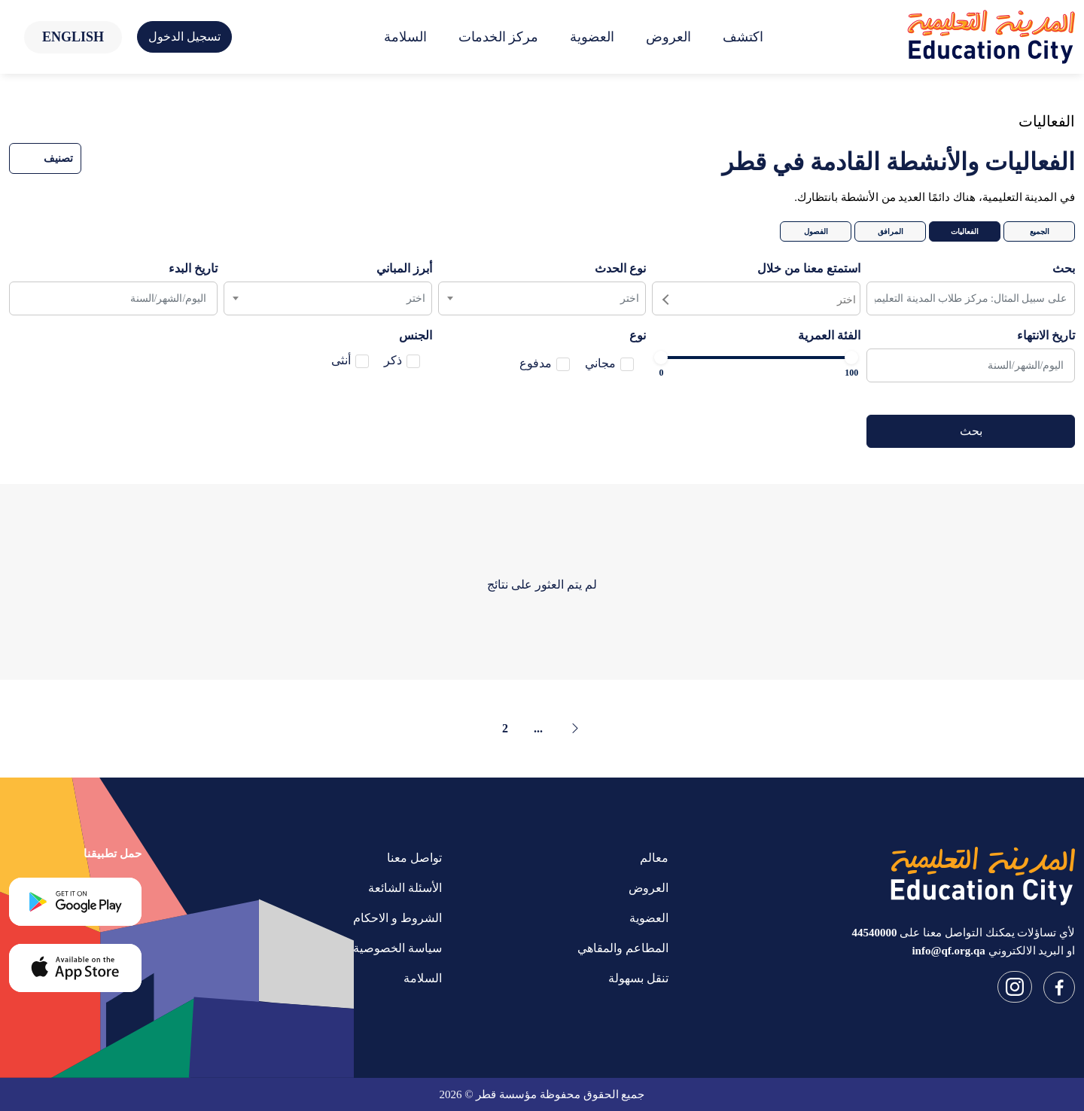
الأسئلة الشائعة (405, 887)
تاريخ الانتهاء (1046, 335)
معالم (654, 857)
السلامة (405, 36)
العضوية (592, 36)
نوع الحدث (620, 268)
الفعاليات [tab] (965, 231)
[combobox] (756, 298)
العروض (668, 36)
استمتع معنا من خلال (808, 268)
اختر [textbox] (629, 298)
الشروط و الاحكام (397, 918)
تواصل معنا (414, 857)
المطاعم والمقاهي (622, 948)
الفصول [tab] (816, 231)
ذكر (393, 360)
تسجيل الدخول (184, 36)
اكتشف (743, 36)
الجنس (415, 335)
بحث (1063, 268)
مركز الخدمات (498, 36)
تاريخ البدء (193, 268)
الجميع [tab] (1039, 231)
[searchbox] (754, 298)
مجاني (600, 363)
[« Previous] (575, 728)
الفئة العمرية (829, 335)
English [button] (73, 36)
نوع (637, 335)
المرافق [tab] (890, 231)
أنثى (341, 360)
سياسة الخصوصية (397, 948)
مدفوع (535, 363)
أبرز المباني (404, 268)
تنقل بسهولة (638, 978)
